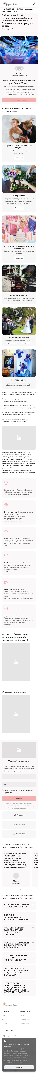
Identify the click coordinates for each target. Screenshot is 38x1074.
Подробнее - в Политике (13, 1062)
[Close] (33, 1041)
